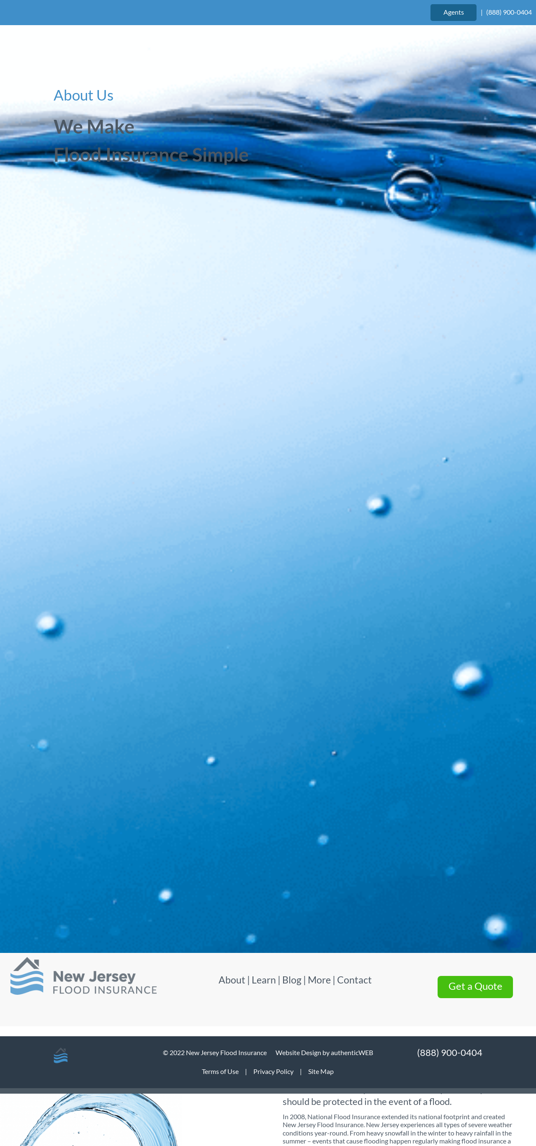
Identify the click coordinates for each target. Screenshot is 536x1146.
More (319, 254)
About (233, 254)
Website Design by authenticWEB (324, 1052)
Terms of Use (220, 1071)
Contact (354, 254)
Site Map (321, 1071)
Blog (292, 254)
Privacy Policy (273, 1071)
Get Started (268, 992)
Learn (264, 254)
